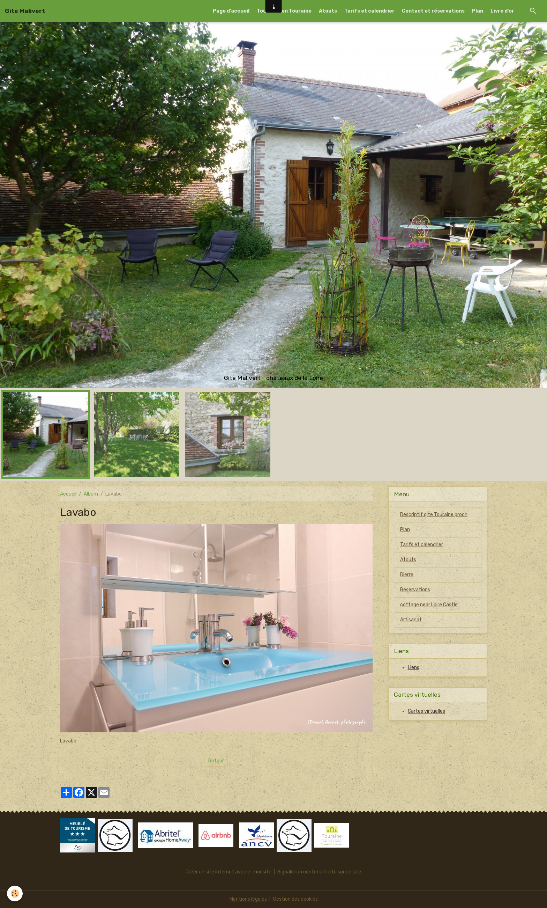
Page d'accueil (231, 11)
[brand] (25, 10)
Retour (216, 761)
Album (91, 494)
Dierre (406, 575)
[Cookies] (15, 893)
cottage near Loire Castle (429, 605)
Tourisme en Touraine (284, 11)
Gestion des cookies (295, 899)
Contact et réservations (433, 11)
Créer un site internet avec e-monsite (228, 872)
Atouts (328, 11)
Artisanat (411, 620)
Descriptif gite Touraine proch (433, 515)
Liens (413, 668)
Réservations (415, 590)
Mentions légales (248, 899)
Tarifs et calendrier (369, 11)
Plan (477, 11)
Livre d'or (502, 11)
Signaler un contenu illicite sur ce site (319, 872)
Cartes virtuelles (426, 711)
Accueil (68, 494)
